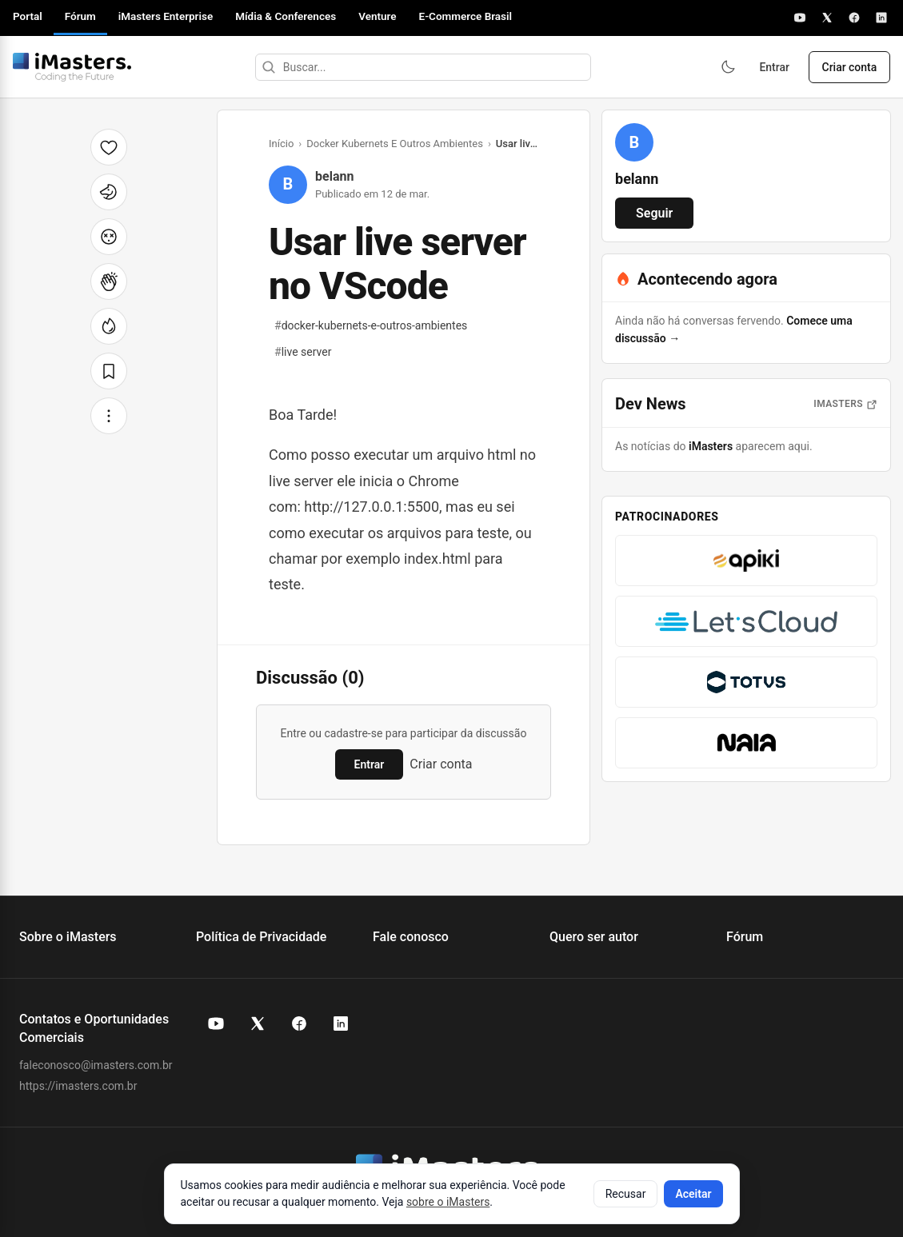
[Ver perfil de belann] (634, 142)
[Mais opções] (108, 415)
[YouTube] (800, 17)
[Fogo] (108, 326)
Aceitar (693, 1193)
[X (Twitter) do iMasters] (257, 1023)
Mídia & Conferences (285, 16)
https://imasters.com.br (78, 1085)
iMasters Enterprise (165, 16)
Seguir (654, 213)
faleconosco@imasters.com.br (96, 1065)
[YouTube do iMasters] (216, 1023)
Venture (377, 16)
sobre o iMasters (447, 1201)
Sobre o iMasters (68, 936)
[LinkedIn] (881, 17)
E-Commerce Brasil (466, 16)
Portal (27, 16)
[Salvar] (108, 371)
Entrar (774, 67)
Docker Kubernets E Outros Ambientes (394, 144)
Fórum (80, 16)
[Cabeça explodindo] (108, 236)
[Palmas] (108, 281)
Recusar (625, 1193)
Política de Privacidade (261, 936)
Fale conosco (411, 936)
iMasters (711, 446)
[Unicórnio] (108, 191)
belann (334, 176)
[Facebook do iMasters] (299, 1023)
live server (302, 351)
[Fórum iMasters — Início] (72, 67)
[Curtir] (108, 147)
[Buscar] (268, 67)
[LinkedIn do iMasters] (341, 1023)
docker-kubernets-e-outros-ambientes (370, 325)
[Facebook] (854, 17)
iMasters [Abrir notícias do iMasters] (845, 403)
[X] (827, 17)
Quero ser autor (593, 936)
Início (281, 144)
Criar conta (849, 67)
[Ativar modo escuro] (727, 67)
